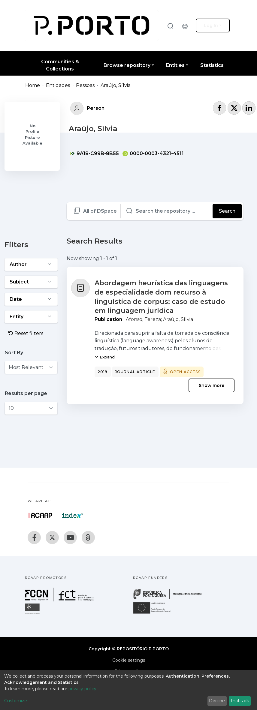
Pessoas (85, 85)
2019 (103, 372)
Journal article (135, 372)
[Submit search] (170, 26)
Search (227, 211)
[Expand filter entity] (31, 316)
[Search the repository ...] (167, 211)
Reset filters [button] (25, 333)
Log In (211, 25)
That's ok (239, 700)
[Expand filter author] (31, 264)
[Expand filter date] (31, 299)
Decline (217, 700)
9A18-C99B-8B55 (94, 153)
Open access (185, 372)
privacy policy (82, 688)
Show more (211, 385)
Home (32, 85)
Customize (15, 700)
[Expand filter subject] (31, 282)
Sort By (14, 352)
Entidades (58, 85)
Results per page (26, 393)
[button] (186, 25)
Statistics (212, 65)
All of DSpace (100, 211)
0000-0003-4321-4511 (153, 153)
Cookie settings (128, 660)
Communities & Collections (60, 65)
